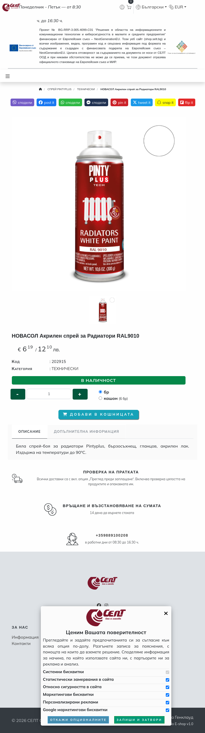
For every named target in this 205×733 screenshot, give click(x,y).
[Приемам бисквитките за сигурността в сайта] (167, 687)
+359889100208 (112, 535)
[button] (151, 6)
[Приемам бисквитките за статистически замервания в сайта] (167, 680)
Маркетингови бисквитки (68, 694)
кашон (116, 398)
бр (106, 392)
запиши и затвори (139, 720)
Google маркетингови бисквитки (75, 709)
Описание (29, 431)
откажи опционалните (78, 720)
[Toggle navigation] (7, 76)
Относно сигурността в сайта (72, 686)
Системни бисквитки (63, 671)
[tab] (29, 432)
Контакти (21, 643)
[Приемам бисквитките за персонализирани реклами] (167, 702)
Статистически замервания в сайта (78, 679)
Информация (25, 637)
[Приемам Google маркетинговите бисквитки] (167, 710)
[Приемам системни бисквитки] (167, 672)
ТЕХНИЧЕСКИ (65, 368)
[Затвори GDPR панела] (166, 613)
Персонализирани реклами (70, 702)
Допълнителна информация (86, 431)
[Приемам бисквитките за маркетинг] (167, 695)
